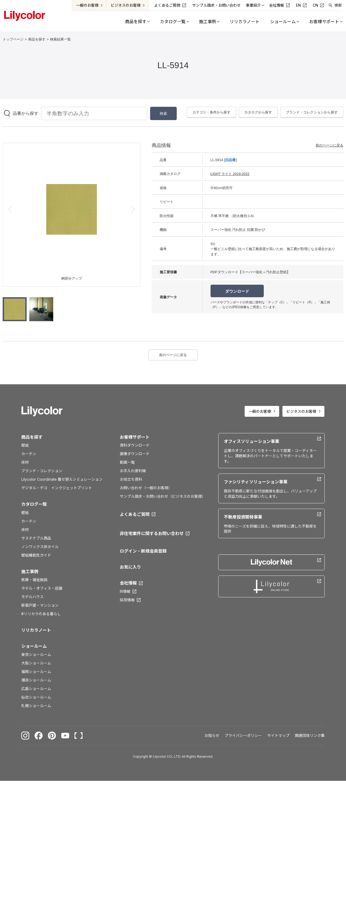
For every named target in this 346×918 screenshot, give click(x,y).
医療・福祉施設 (34, 579)
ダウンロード (237, 291)
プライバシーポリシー (243, 735)
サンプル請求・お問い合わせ (216, 5)
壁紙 (25, 445)
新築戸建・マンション (40, 605)
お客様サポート (135, 437)
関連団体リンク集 (310, 735)
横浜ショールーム (36, 680)
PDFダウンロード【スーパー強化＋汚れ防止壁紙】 (250, 272)
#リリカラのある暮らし (41, 613)
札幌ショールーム (36, 705)
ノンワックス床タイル (40, 546)
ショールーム (34, 646)
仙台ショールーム (36, 697)
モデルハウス (32, 596)
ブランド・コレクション (41, 470)
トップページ (13, 39)
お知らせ (211, 735)
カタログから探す (258, 112)
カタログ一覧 (34, 504)
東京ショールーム (36, 654)
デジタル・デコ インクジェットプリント (56, 487)
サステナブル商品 (36, 538)
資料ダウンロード (135, 445)
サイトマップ (278, 735)
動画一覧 (127, 462)
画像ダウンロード (135, 453)
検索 (338, 5)
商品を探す (37, 39)
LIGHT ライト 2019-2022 (230, 174)
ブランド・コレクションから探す (312, 112)
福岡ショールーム (36, 671)
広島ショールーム (36, 688)
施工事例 (29, 571)
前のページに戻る (329, 145)
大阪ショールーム (36, 663)
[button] (10, 209)
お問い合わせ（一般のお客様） (146, 487)
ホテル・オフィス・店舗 (41, 588)
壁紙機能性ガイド (36, 555)
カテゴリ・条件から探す (211, 112)
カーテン (28, 453)
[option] (71, 209)
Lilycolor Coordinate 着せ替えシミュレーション (61, 479)
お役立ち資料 (131, 479)
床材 (25, 462)
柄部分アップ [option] (71, 278)
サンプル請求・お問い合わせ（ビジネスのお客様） (162, 496)
